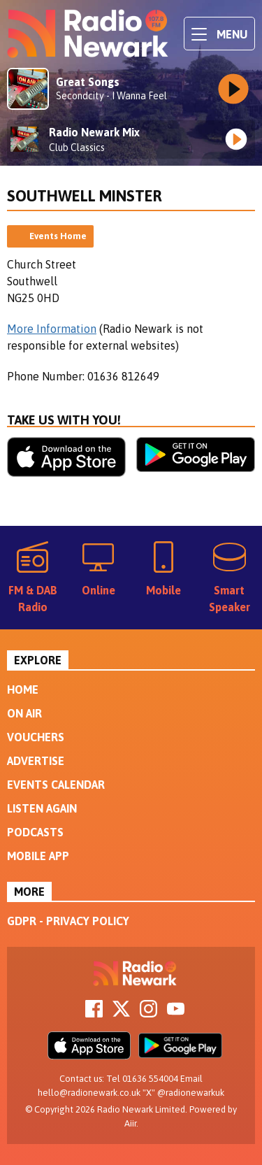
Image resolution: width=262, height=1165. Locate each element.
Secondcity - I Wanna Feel (111, 95)
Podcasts (35, 832)
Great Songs (87, 82)
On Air (24, 713)
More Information (51, 328)
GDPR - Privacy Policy (68, 921)
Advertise (35, 761)
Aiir (130, 1123)
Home (22, 689)
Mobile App (38, 856)
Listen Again (42, 808)
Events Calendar (56, 784)
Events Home (58, 236)
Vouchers (35, 737)
